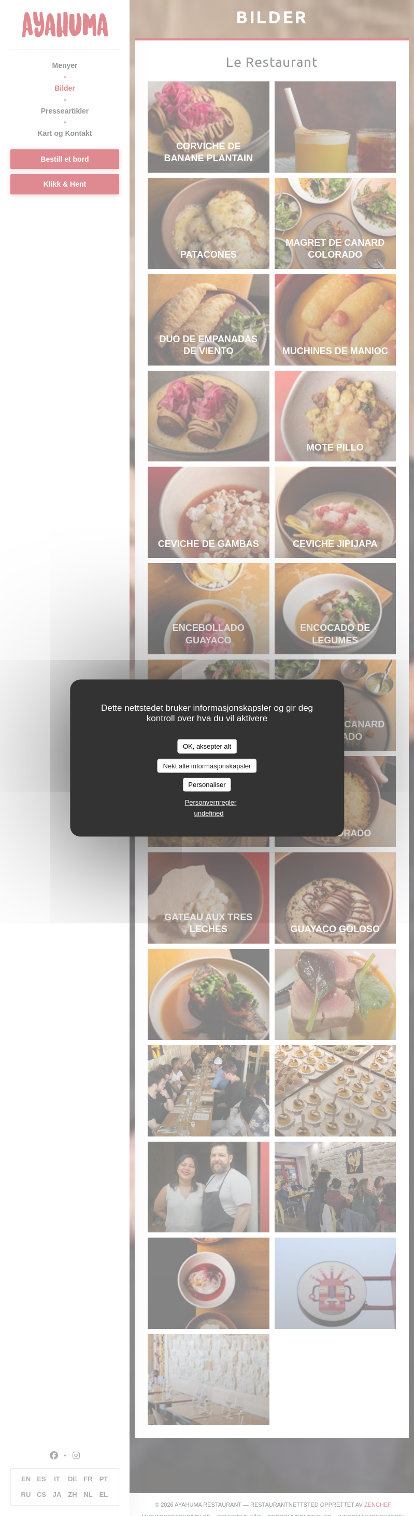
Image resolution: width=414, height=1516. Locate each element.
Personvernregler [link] (211, 802)
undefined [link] (208, 813)
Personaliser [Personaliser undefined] (206, 785)
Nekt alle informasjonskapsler (207, 765)
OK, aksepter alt (207, 746)
